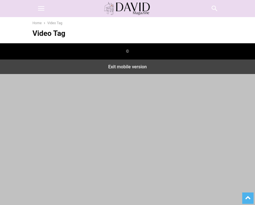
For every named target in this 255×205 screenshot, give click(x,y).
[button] (41, 8)
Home (37, 23)
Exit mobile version (127, 66)
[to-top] (248, 195)
